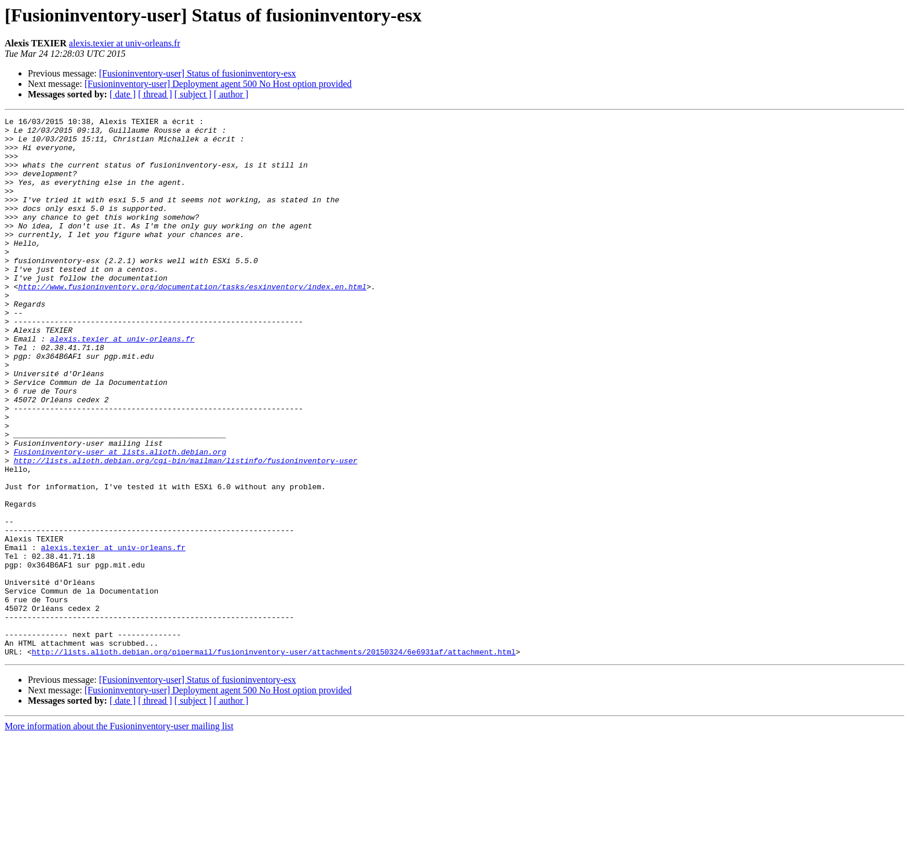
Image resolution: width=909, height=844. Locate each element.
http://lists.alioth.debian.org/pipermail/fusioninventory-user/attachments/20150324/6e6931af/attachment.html (274, 759)
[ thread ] (155, 94)
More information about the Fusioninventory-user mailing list (119, 834)
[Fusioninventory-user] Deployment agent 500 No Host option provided (218, 84)
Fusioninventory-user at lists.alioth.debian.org (120, 519)
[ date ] (123, 94)
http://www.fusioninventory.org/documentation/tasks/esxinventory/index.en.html (192, 321)
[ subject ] (193, 94)
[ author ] (231, 94)
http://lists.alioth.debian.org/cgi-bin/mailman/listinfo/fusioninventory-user (186, 530)
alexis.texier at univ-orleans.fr (124, 43)
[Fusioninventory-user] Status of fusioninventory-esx (197, 73)
